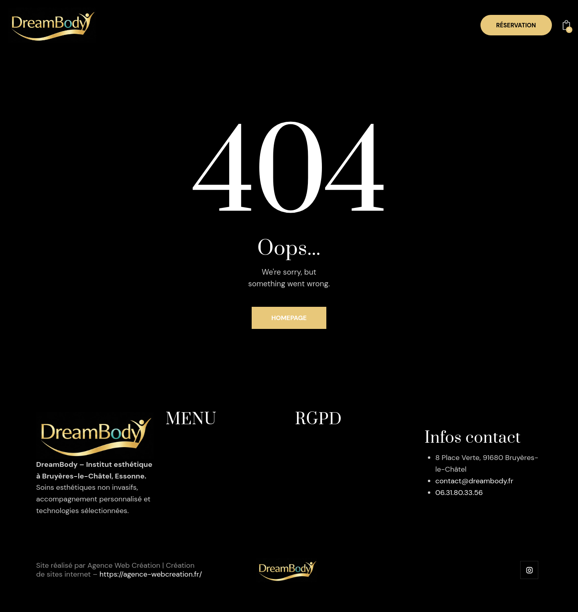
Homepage (289, 318)
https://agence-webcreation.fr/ (151, 574)
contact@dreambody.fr (475, 481)
